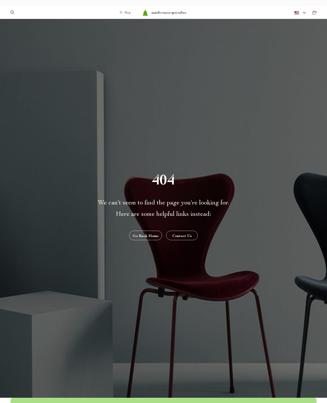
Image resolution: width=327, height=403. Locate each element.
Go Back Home (146, 236)
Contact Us (182, 236)
